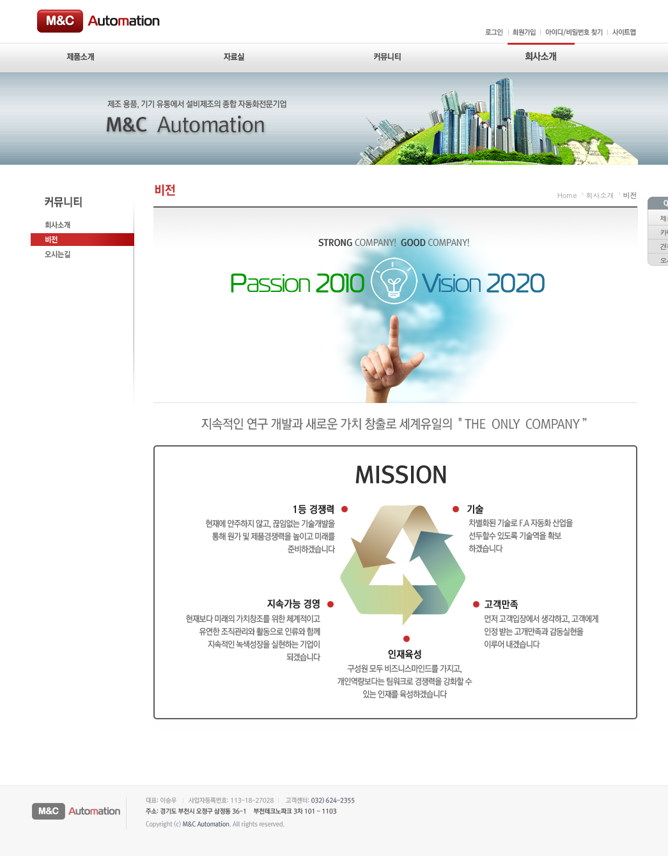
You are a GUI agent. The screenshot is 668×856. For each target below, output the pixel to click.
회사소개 (600, 195)
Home (567, 195)
